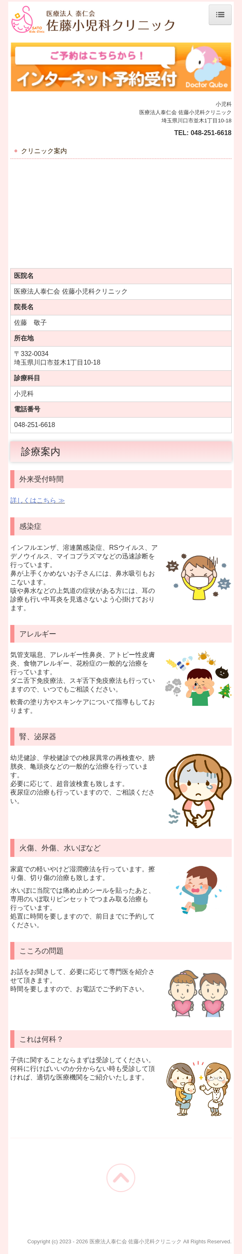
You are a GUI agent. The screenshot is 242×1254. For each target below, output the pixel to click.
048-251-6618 (211, 132)
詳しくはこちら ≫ (37, 500)
